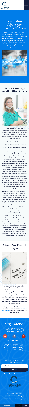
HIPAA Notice (21, 396)
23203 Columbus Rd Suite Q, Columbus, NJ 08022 (14, 330)
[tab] (2, 374)
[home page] (4, 5)
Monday (6, 344)
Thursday (7, 348)
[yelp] (24, 336)
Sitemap (6, 396)
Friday (6, 350)
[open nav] (26, 5)
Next (14, 370)
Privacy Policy (13, 396)
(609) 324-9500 (14, 324)
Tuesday (6, 346)
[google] (5, 336)
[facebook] (14, 336)
